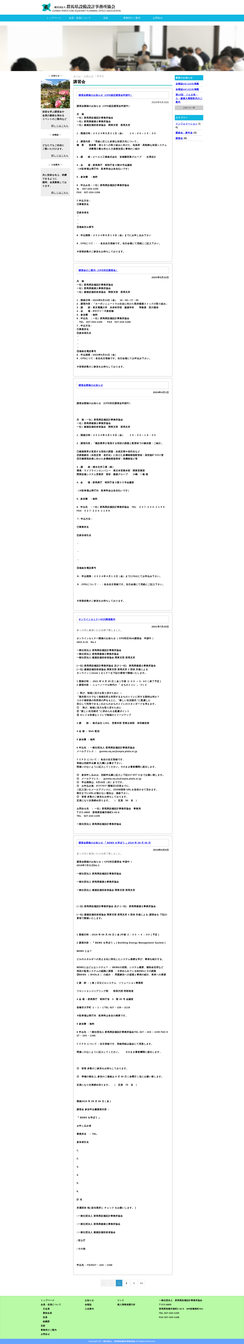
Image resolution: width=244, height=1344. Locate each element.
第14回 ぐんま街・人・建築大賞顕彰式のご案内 (189, 98)
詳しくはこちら (59, 126)
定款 (105, 17)
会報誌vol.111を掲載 (187, 89)
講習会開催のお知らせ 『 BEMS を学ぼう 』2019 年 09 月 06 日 (115, 842)
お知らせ (89, 1300)
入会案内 (89, 1309)
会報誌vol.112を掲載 (187, 83)
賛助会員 (47, 1313)
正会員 (46, 1309)
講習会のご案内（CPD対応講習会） (98, 270)
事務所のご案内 (131, 17)
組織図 (46, 1321)
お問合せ (158, 17)
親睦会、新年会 (184, 132)
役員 (45, 1317)
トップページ (53, 17)
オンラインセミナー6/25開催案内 (97, 619)
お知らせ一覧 (189, 108)
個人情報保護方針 (126, 1304)
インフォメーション (187, 123)
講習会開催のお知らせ (91, 385)
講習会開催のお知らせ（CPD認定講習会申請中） (106, 95)
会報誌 (88, 1304)
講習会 (179, 138)
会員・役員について (80, 17)
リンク (120, 1300)
